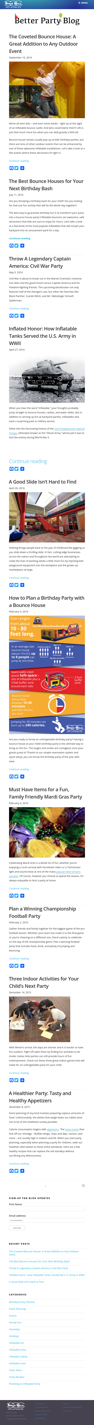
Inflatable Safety (18, 1356)
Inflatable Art (16, 1343)
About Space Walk (41, 1415)
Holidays (14, 1336)
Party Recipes (16, 1377)
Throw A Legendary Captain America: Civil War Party (38, 1268)
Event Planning (17, 1308)
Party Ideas (15, 1370)
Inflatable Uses (17, 1363)
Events (13, 1315)
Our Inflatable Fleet (41, 1407)
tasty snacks (72, 1129)
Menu (83, 2)
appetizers (53, 1129)
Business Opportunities (43, 1411)
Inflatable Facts (17, 1349)
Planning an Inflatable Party (24, 1383)
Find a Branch (39, 1404)
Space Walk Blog (40, 1418)
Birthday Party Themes (22, 1302)
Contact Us (66, 1404)
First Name (15, 1204)
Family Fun (15, 1322)
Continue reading (19, 160)
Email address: (17, 1215)
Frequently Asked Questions (72, 1407)
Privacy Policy (67, 1411)
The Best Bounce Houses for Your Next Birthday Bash (39, 1261)
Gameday (14, 1329)
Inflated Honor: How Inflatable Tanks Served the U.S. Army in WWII (43, 336)
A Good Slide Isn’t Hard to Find (42, 481)
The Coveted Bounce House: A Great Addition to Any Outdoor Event (43, 43)
